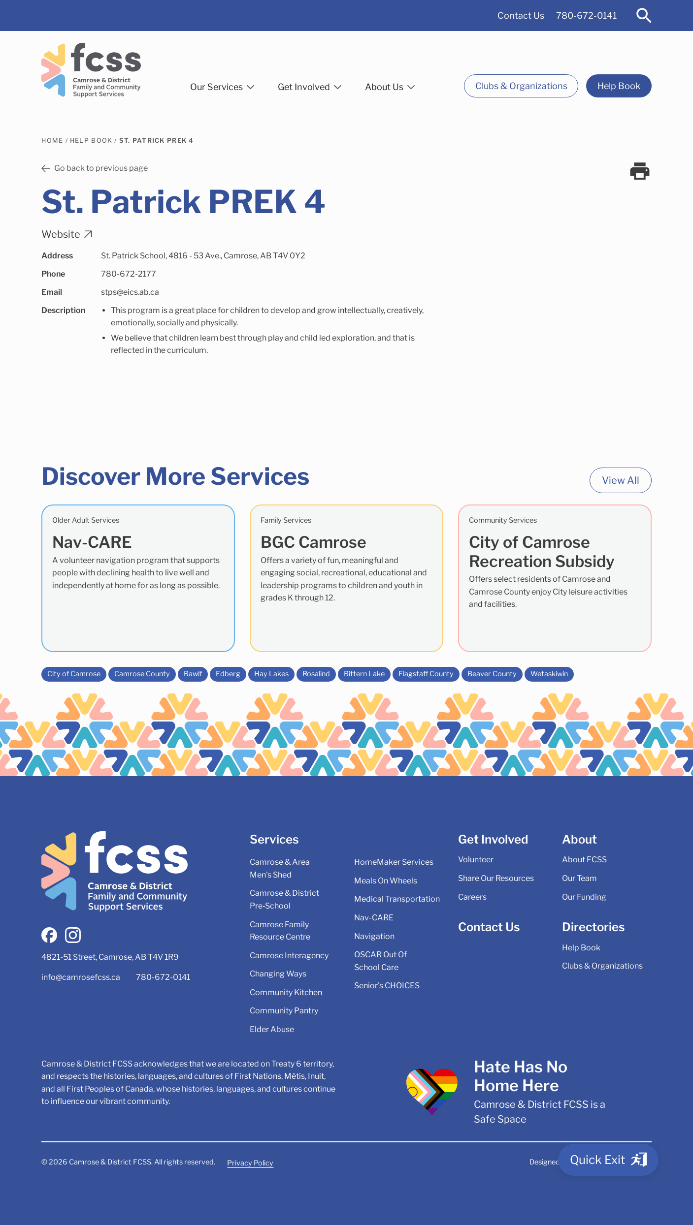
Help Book (618, 86)
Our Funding (584, 897)
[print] (640, 171)
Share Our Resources (496, 878)
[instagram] (73, 935)
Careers (472, 897)
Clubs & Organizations (521, 86)
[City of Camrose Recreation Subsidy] (555, 578)
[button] (222, 85)
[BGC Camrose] (346, 578)
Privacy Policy (250, 1163)
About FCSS (584, 859)
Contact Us (520, 15)
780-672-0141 (586, 15)
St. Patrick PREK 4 (156, 140)
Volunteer (476, 859)
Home (52, 140)
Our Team (579, 878)
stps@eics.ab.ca (130, 292)
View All (620, 480)
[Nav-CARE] (138, 578)
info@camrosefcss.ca (80, 977)
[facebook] (49, 935)
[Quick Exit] (608, 1160)
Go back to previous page (94, 168)
